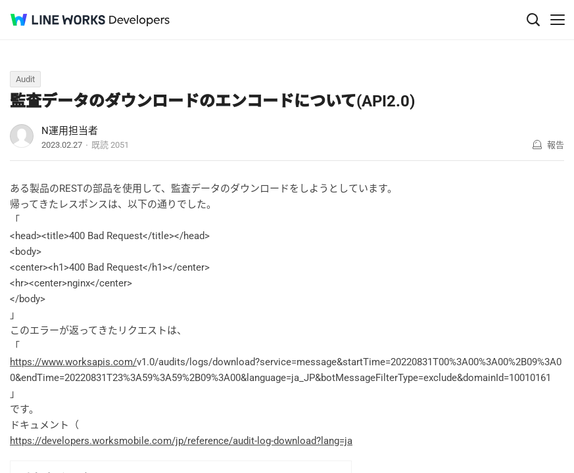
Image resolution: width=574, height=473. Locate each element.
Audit (25, 79)
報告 (555, 145)
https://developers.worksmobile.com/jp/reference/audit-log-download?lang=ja (181, 441)
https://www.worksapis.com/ (73, 362)
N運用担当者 (69, 131)
